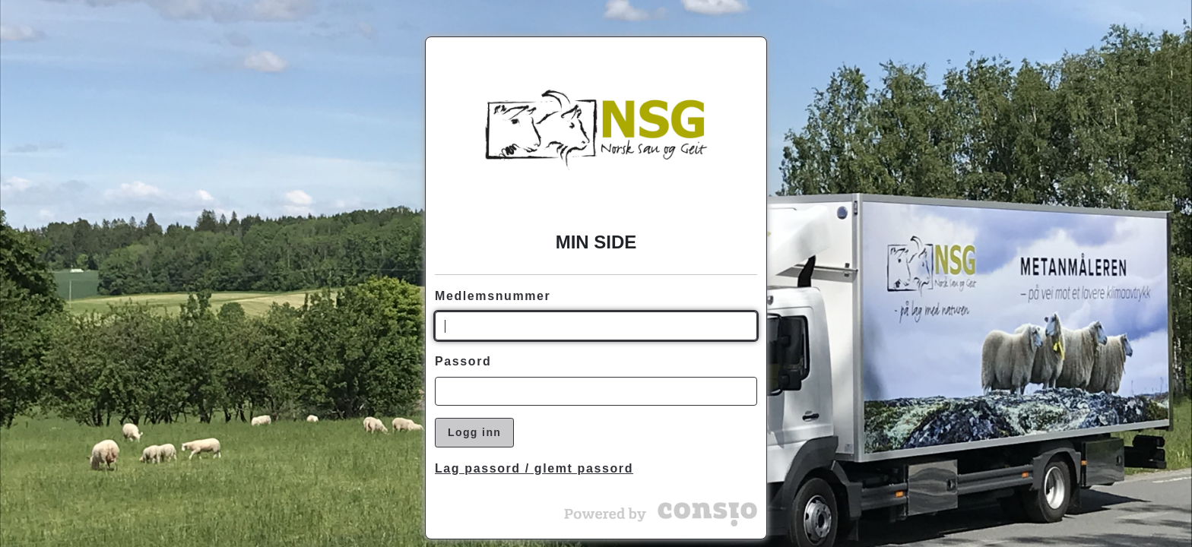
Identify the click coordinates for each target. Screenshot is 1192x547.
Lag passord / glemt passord (534, 468)
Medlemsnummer (492, 295)
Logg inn (474, 432)
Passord (463, 361)
